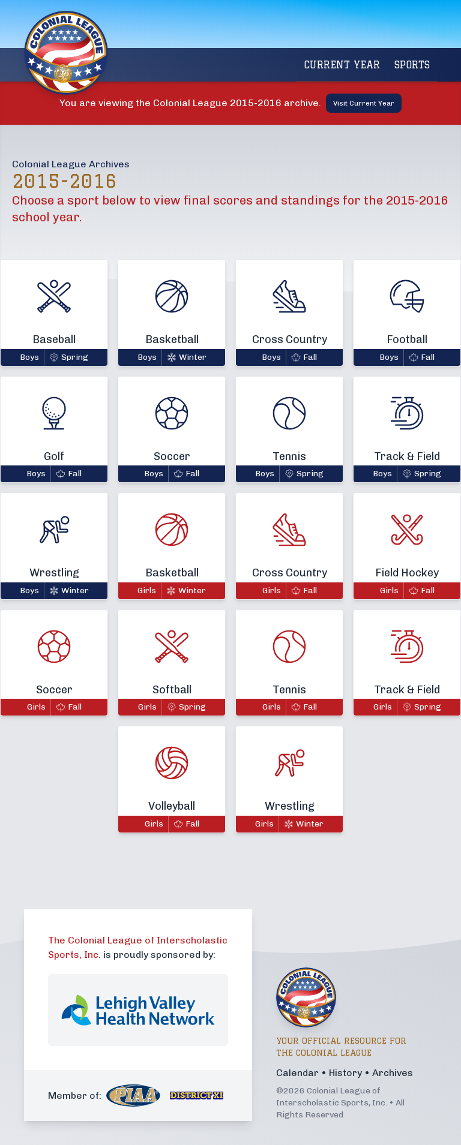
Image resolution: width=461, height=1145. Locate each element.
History (345, 1072)
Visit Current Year (363, 103)
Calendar (297, 1072)
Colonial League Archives (71, 164)
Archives (392, 1072)
